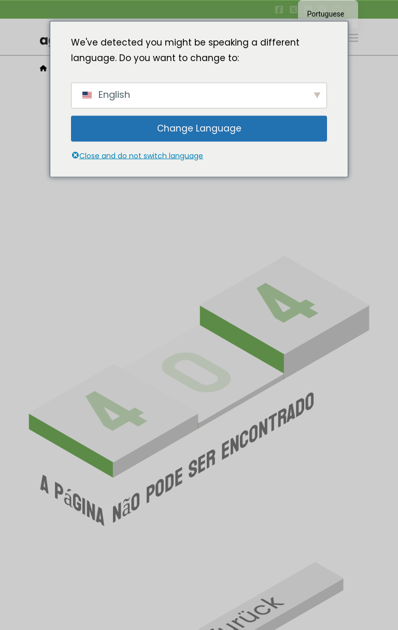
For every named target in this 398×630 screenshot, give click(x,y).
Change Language (199, 128)
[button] (353, 38)
